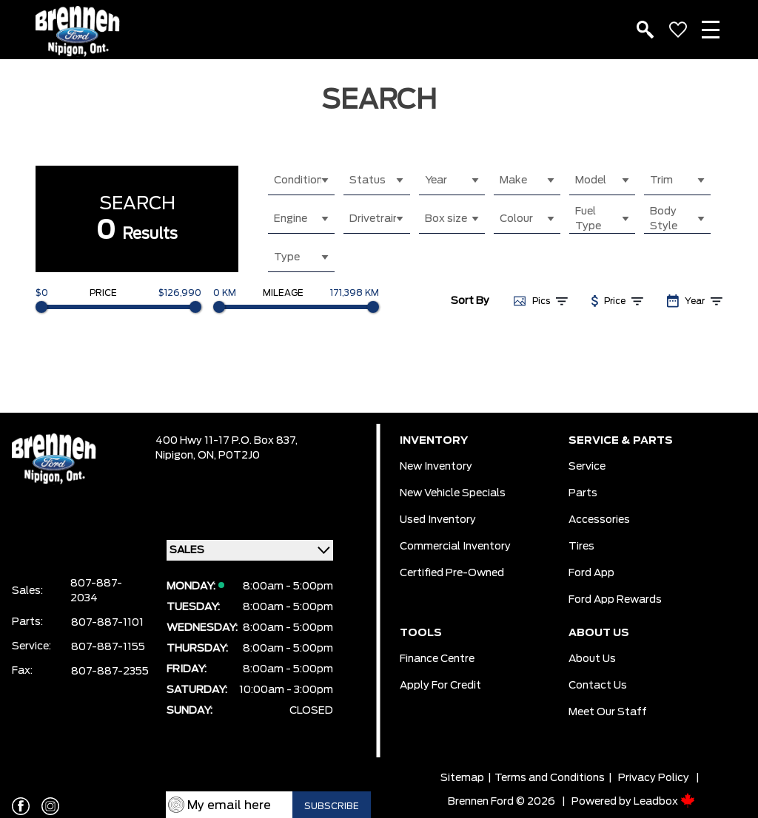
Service (587, 467)
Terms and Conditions (549, 778)
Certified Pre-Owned (452, 573)
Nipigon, (176, 455)
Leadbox (664, 802)
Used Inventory (438, 520)
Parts (582, 493)
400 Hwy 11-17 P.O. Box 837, (226, 441)
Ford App (591, 573)
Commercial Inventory (455, 546)
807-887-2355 (110, 671)
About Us (592, 659)
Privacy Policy (653, 778)
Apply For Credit (440, 685)
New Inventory (436, 467)
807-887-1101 (107, 623)
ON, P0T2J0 (229, 455)
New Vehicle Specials (453, 493)
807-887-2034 (96, 591)
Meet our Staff (607, 712)
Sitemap (462, 778)
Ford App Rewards (615, 600)
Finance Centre (437, 659)
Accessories (599, 520)
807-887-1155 (108, 647)
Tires (581, 546)
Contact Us (597, 685)
